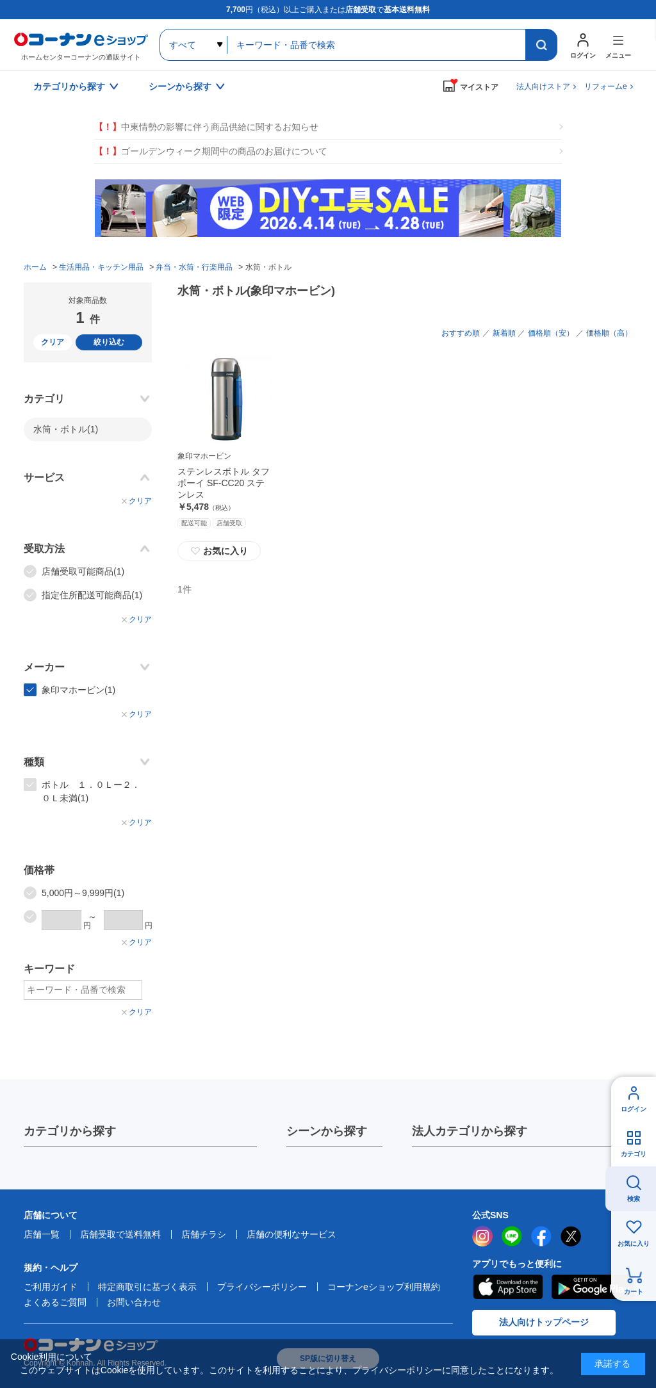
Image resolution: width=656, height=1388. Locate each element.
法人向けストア (543, 86)
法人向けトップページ (544, 1322)
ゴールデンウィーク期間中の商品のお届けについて (210, 151)
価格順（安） (551, 333)
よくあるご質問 (55, 1302)
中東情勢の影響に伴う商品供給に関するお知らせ (206, 127)
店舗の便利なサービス (291, 1234)
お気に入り (219, 550)
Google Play (593, 1287)
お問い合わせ (134, 1302)
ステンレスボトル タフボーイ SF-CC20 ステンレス (223, 483)
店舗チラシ (203, 1234)
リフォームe (605, 86)
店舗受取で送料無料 (120, 1234)
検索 (633, 1198)
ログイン (633, 1109)
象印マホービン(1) (78, 690)
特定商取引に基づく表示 (147, 1286)
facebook (541, 1236)
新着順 (504, 333)
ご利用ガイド (51, 1286)
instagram (482, 1236)
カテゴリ (633, 1153)
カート (633, 1291)
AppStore (507, 1287)
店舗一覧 (42, 1234)
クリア (52, 342)
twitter (571, 1236)
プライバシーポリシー (262, 1286)
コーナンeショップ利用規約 (383, 1286)
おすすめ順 (460, 333)
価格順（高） (609, 333)
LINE (512, 1236)
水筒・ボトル (65, 429)
